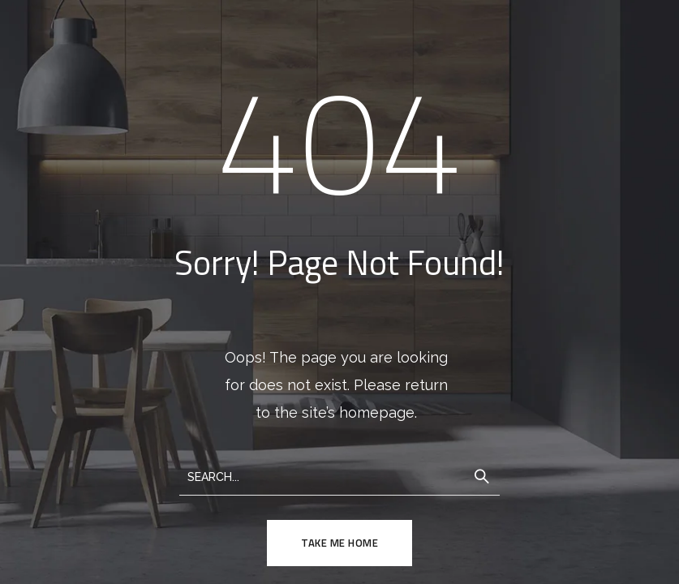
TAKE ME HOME (339, 543)
